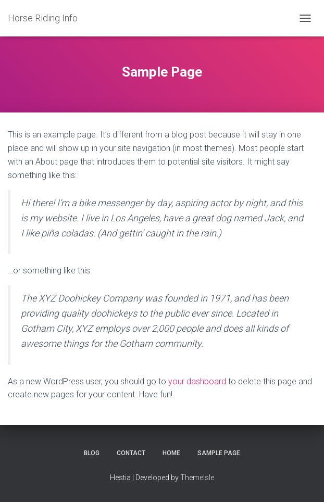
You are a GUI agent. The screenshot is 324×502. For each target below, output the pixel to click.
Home (171, 453)
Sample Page (218, 453)
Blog (91, 453)
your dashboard (197, 381)
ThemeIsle (197, 477)
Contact (131, 453)
